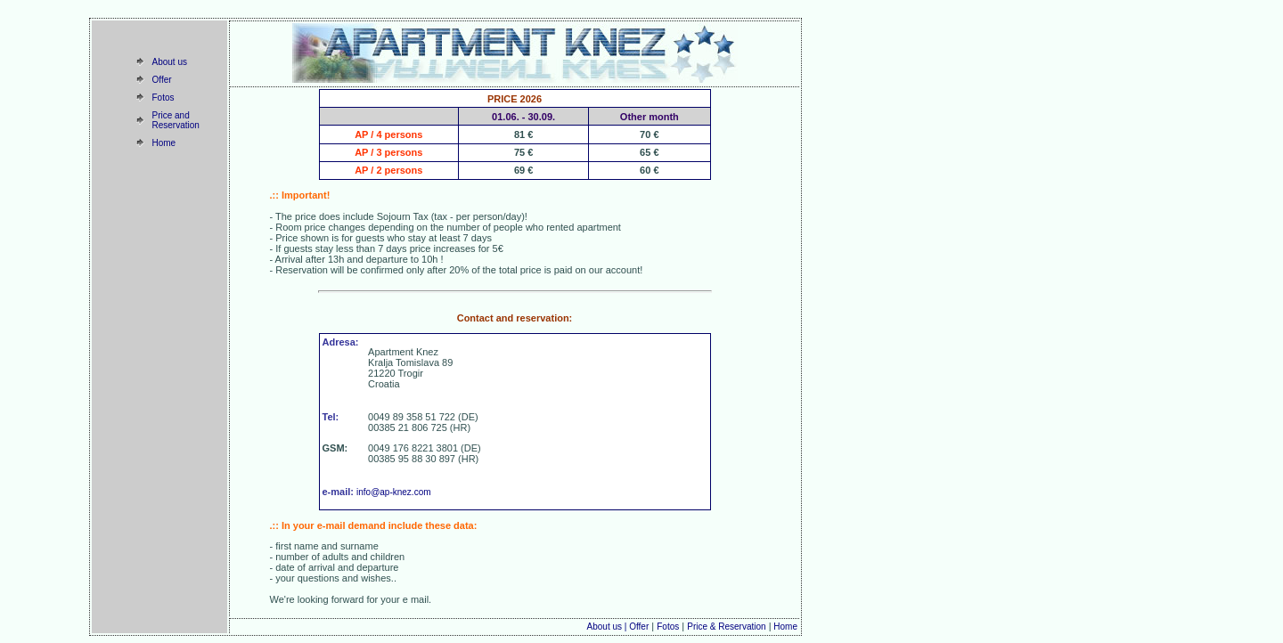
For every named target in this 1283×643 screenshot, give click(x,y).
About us (169, 62)
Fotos (163, 97)
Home (164, 143)
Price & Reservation (726, 626)
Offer (162, 80)
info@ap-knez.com (393, 492)
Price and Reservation (176, 120)
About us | (608, 626)
